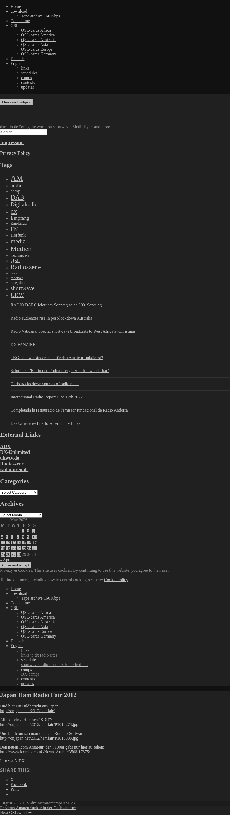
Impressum (12, 142)
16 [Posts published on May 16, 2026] (29, 543)
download (19, 11)
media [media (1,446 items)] (18, 241)
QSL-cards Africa (36, 30)
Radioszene (12, 463)
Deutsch (17, 58)
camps (26, 77)
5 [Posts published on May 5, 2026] (7, 537)
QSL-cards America (38, 35)
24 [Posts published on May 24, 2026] (34, 548)
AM (66, 803)
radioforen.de (14, 469)
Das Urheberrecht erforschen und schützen (47, 423)
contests (28, 82)
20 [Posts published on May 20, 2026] (13, 548)
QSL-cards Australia (38, 39)
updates (27, 87)
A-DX (19, 761)
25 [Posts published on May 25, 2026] (3, 554)
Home (16, 6)
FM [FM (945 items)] (15, 229)
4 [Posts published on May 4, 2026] (2, 537)
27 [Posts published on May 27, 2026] (13, 554)
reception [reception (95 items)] (18, 283)
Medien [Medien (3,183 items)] (21, 249)
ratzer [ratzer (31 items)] (14, 273)
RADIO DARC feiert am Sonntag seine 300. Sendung (56, 305)
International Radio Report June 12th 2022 (47, 397)
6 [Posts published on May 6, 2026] (12, 537)
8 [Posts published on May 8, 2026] (23, 537)
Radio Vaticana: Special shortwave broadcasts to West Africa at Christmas (73, 331)
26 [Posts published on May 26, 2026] (8, 554)
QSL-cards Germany (38, 54)
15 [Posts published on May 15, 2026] (24, 543)
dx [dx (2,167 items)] (14, 211)
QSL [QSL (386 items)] (15, 260)
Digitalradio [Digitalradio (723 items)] (24, 204)
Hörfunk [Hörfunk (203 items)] (18, 235)
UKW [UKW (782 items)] (17, 295)
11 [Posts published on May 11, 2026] (3, 543)
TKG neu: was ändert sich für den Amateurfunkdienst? (57, 357)
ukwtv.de (9, 458)
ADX (5, 446)
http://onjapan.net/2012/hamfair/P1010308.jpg (39, 738)
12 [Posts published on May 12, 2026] (8, 543)
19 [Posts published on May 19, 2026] (8, 548)
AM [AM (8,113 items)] (17, 178)
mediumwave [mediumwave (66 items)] (20, 255)
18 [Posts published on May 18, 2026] (3, 548)
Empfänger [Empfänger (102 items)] (19, 223)
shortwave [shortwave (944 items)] (23, 288)
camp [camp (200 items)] (15, 191)
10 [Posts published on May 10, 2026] (34, 537)
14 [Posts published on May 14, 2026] (19, 543)
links (25, 68)
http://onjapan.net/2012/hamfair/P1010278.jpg (39, 724)
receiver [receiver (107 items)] (17, 278)
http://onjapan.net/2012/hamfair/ (27, 710)
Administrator (40, 803)
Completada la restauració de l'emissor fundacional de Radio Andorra (69, 410)
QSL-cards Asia (34, 44)
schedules (29, 73)
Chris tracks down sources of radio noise (45, 384)
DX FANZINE (23, 344)
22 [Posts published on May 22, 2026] (24, 548)
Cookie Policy (116, 579)
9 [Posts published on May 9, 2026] (28, 537)
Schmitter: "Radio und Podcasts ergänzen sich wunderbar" (60, 370)
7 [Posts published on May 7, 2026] (18, 537)
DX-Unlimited (15, 452)
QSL (14, 25)
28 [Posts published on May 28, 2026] (19, 554)
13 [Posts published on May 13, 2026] (13, 543)
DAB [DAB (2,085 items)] (17, 197)
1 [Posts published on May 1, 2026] (23, 531)
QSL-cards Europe (37, 49)
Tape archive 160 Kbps (40, 16)
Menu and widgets (16, 102)
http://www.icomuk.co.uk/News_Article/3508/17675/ (45, 752)
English (17, 63)
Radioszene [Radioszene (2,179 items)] (26, 267)
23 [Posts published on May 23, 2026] (29, 548)
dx (73, 803)
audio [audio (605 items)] (17, 185)
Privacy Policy (15, 153)
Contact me (20, 20)
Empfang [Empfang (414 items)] (20, 218)
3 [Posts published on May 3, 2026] (33, 531)
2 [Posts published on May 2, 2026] (28, 531)
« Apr (4, 560)
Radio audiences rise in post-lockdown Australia (51, 318)
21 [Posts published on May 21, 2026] (19, 548)
